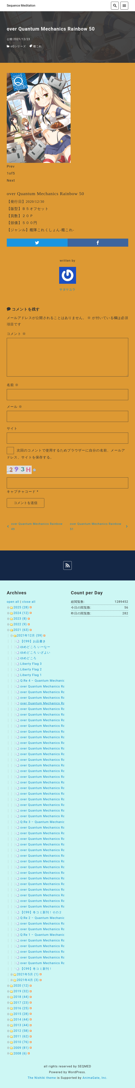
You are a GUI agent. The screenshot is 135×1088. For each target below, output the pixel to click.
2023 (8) (20, 618)
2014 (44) (21, 1019)
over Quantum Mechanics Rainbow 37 (49, 777)
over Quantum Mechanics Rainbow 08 (49, 963)
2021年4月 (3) (28, 980)
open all (13, 602)
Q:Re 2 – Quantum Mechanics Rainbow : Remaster (59, 918)
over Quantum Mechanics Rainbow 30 (49, 873)
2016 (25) (21, 1008)
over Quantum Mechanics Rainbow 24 (49, 906)
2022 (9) (20, 624)
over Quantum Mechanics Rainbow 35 (49, 788)
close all (28, 602)
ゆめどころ (28, 658)
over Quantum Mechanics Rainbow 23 (49, 816)
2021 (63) (21, 630)
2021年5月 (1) (28, 974)
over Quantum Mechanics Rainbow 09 (49, 957)
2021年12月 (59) (29, 635)
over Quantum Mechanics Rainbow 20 (49, 839)
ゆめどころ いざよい (35, 652)
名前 (13, 385)
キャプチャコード (21, 491)
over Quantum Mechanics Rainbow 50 (49, 703)
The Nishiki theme (42, 1078)
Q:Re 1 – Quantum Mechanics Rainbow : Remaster (59, 935)
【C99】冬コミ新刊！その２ (41, 912)
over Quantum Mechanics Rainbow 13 (49, 929)
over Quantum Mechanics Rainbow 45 (49, 731)
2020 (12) (21, 985)
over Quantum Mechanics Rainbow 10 (49, 951)
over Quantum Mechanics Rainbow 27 (49, 889)
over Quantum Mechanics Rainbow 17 (49, 855)
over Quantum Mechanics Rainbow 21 (49, 833)
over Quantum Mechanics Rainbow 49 (49, 709)
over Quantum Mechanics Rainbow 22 (49, 827)
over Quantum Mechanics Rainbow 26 (49, 895)
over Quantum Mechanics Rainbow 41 (49, 754)
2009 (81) (21, 1048)
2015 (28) (21, 1014)
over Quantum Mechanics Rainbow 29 (49, 878)
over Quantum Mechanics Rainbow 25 (49, 901)
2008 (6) (20, 1053)
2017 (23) (21, 1002)
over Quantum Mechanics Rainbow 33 (49, 799)
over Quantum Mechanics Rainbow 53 (49, 686)
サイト (12, 428)
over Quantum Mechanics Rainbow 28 (49, 884)
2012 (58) (21, 1031)
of (11, 173)
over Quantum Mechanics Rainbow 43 (49, 743)
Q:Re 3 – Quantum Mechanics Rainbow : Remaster (59, 822)
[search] (115, 6)
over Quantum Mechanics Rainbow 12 (49, 940)
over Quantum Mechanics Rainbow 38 (49, 771)
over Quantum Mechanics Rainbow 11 (49, 946)
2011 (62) (21, 1036)
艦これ (37, 46)
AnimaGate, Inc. (94, 1078)
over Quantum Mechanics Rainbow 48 (49, 714)
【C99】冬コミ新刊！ (36, 968)
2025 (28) (21, 607)
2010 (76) (21, 1042)
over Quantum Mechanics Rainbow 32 (49, 805)
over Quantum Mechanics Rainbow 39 (49, 765)
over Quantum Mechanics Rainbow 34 (49, 793)
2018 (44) (21, 997)
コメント (16, 334)
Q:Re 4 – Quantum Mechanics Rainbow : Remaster (59, 680)
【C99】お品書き (33, 641)
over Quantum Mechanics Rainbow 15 (49, 867)
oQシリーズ (18, 46)
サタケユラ (67, 289)
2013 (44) (21, 1025)
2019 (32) (21, 991)
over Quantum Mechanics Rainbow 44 (49, 737)
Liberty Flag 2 (31, 669)
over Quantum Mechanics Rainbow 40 (49, 760)
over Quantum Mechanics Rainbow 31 (49, 810)
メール (14, 407)
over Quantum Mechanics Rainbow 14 (49, 923)
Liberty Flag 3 (31, 664)
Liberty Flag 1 (31, 675)
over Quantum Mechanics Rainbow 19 (49, 844)
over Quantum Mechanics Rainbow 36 (49, 782)
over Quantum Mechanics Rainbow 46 (49, 726)
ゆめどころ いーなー (35, 647)
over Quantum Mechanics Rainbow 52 (49, 692)
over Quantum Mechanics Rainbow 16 (49, 861)
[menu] (124, 6)
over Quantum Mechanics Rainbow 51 (49, 697)
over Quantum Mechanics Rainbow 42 (49, 748)
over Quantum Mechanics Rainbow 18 (49, 850)
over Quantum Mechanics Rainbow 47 (49, 720)
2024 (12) (21, 613)
